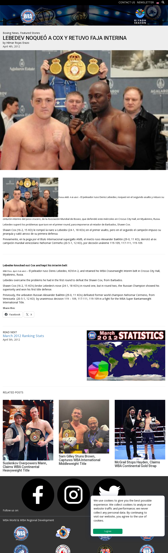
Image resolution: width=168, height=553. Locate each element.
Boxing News (11, 33)
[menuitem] (158, 2)
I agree (107, 531)
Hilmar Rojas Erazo (17, 42)
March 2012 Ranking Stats (23, 336)
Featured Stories (30, 33)
